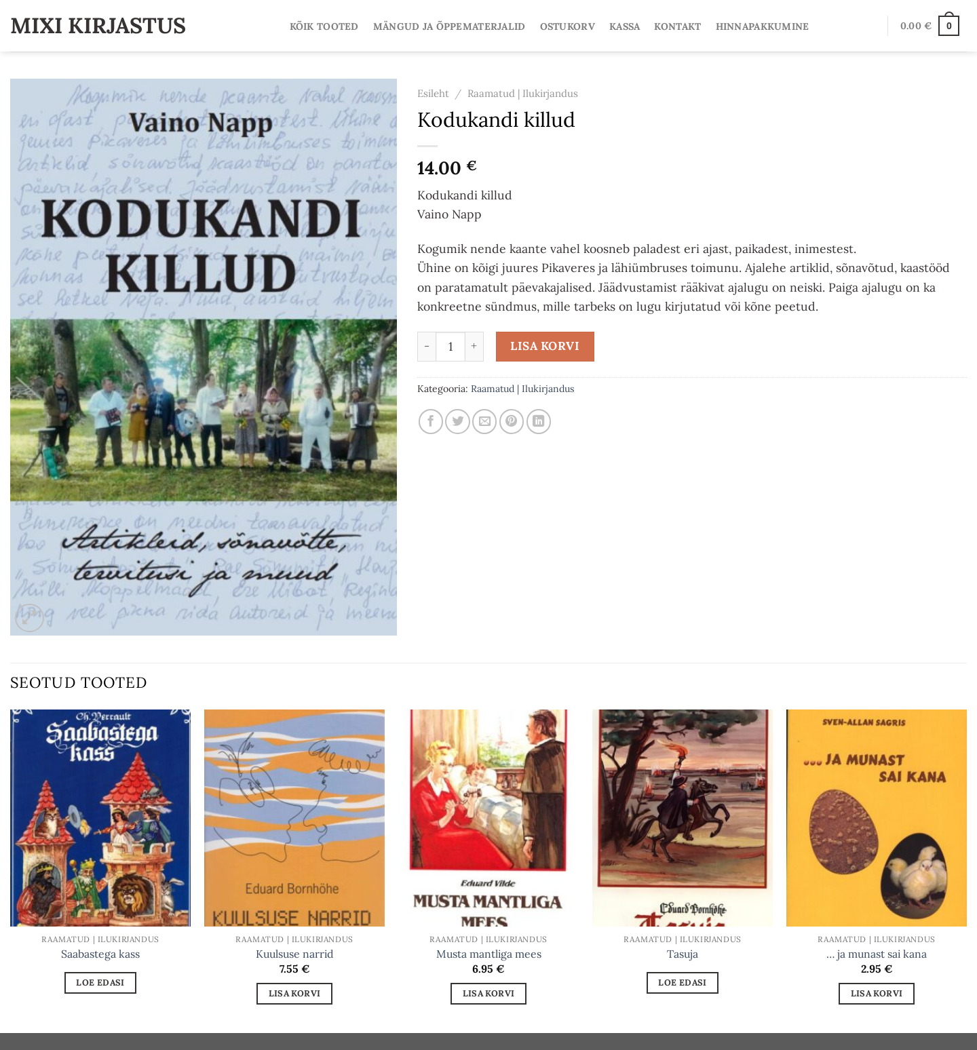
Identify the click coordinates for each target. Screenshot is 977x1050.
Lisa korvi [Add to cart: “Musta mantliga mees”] (489, 993)
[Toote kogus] (450, 347)
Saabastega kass (100, 953)
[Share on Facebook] (431, 421)
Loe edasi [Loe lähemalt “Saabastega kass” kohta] (100, 982)
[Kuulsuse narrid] (294, 818)
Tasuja (682, 953)
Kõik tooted (324, 26)
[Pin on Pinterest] (511, 421)
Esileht (433, 93)
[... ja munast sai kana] (876, 818)
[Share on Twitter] (457, 421)
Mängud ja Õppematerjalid (449, 26)
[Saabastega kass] (100, 818)
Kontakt (677, 26)
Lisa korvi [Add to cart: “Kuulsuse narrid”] (295, 993)
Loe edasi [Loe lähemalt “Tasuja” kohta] (682, 982)
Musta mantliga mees (488, 953)
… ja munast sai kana (876, 953)
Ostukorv (567, 26)
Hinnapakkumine (762, 26)
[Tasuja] (682, 818)
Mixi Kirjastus (98, 26)
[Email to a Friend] (484, 421)
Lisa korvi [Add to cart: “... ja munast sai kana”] (877, 993)
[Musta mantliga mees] (488, 818)
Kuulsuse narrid (294, 953)
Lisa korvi (544, 345)
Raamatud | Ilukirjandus (522, 93)
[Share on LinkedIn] (538, 421)
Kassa (624, 26)
